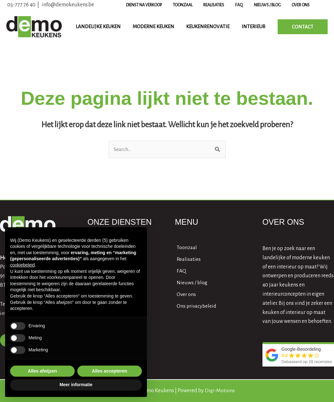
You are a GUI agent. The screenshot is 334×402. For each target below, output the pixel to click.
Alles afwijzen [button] (42, 371)
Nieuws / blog (272, 5)
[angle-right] (186, 247)
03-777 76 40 (21, 5)
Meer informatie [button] (76, 384)
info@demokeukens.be (68, 5)
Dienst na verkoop (163, 5)
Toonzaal (198, 5)
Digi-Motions (220, 390)
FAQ (248, 5)
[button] (303, 26)
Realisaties (226, 5)
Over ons (303, 5)
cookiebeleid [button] (22, 264)
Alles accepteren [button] (109, 371)
